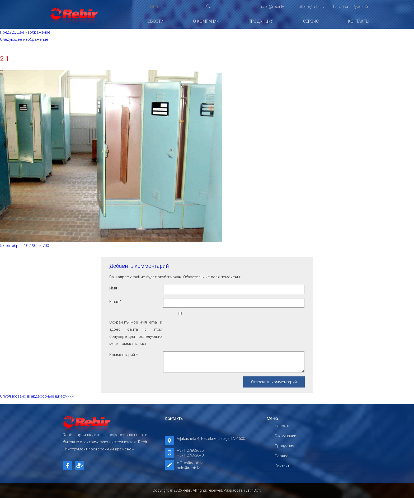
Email (115, 301)
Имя (114, 288)
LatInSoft (253, 490)
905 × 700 (40, 245)
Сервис (311, 21)
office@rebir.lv (311, 6)
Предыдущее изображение (25, 32)
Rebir (187, 490)
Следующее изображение (24, 39)
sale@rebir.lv (272, 6)
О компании (206, 21)
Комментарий (123, 354)
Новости (154, 21)
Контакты (358, 21)
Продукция (261, 21)
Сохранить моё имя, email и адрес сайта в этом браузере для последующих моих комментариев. (135, 333)
